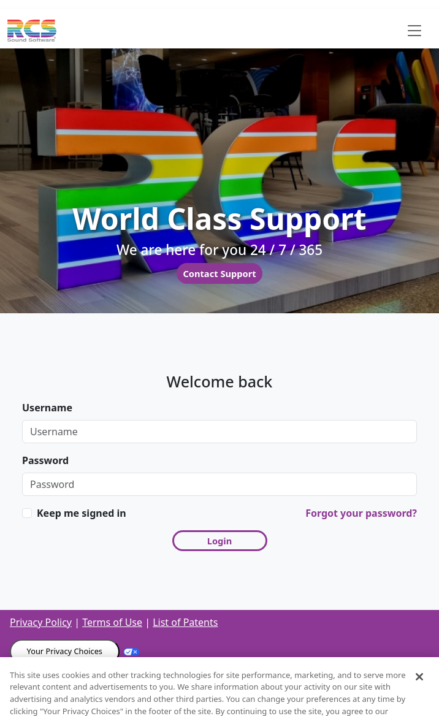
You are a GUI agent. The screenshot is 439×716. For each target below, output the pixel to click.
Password (45, 460)
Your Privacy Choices (64, 651)
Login (219, 541)
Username (47, 407)
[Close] (419, 685)
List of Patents (185, 622)
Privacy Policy (41, 622)
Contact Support (219, 273)
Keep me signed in (81, 513)
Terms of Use (112, 622)
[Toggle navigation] (414, 30)
